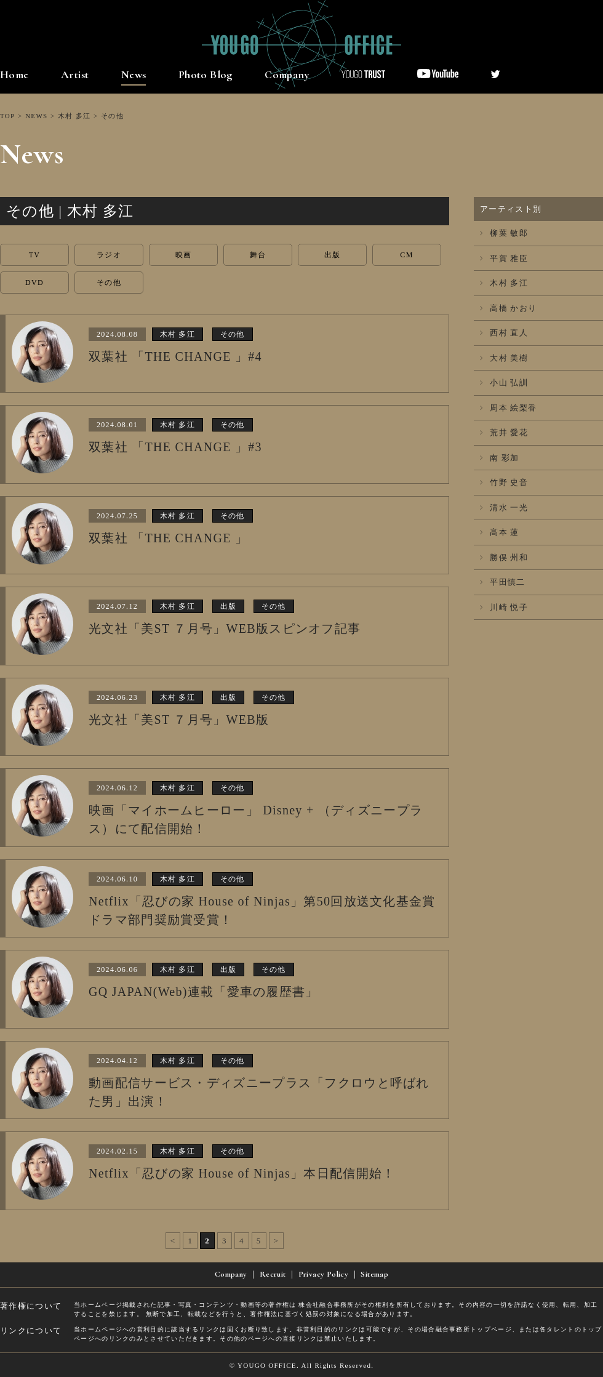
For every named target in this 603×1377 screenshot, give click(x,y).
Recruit (273, 1274)
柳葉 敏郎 (504, 233)
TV (35, 255)
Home (14, 74)
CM (406, 255)
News (133, 74)
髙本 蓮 (499, 532)
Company (287, 74)
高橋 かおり (508, 308)
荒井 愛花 (504, 432)
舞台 (258, 255)
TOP (7, 115)
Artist (75, 74)
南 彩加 (499, 457)
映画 (183, 255)
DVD (34, 282)
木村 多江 (74, 115)
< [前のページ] (173, 1240)
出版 (332, 255)
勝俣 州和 (504, 557)
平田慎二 (502, 582)
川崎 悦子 (504, 607)
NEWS (36, 115)
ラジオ (109, 255)
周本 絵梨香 (508, 407)
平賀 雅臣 (504, 258)
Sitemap (374, 1274)
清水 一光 (504, 507)
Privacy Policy (323, 1274)
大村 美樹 (504, 358)
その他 (109, 282)
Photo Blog (205, 74)
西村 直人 (504, 332)
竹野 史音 (504, 482)
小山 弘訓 (504, 382)
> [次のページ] (276, 1240)
